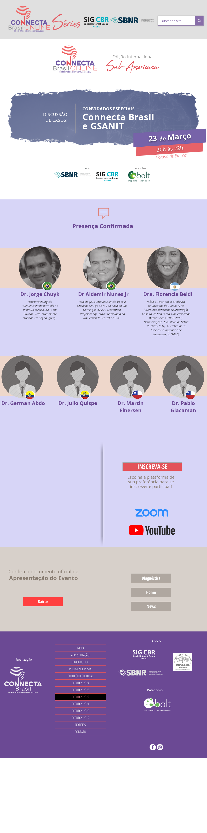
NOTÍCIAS (80, 724)
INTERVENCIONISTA (80, 669)
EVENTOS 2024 (80, 682)
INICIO (80, 648)
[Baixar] (43, 601)
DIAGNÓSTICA (80, 662)
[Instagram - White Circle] (160, 747)
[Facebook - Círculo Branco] (153, 747)
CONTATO (80, 731)
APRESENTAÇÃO (80, 655)
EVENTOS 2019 (80, 717)
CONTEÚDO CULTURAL (80, 675)
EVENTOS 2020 (80, 710)
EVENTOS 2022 (80, 696)
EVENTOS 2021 (80, 703)
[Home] (151, 592)
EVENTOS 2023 (80, 689)
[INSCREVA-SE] (152, 466)
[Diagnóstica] (151, 578)
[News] (151, 606)
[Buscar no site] (173, 20)
